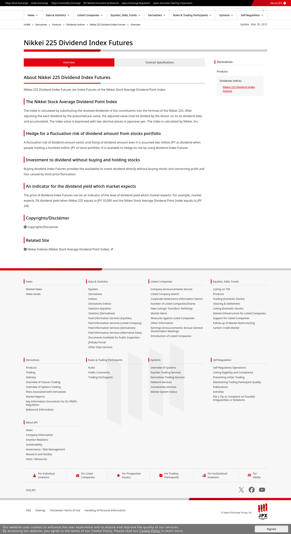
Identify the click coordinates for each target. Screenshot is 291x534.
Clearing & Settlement (226, 315)
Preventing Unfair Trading (228, 389)
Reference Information (40, 421)
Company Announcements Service (171, 301)
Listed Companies (161, 293)
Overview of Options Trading (43, 399)
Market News (34, 301)
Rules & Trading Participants (105, 372)
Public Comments (99, 384)
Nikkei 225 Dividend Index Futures (107, 36)
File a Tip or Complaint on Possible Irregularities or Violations (234, 410)
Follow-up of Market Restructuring (234, 335)
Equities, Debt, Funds (225, 293)
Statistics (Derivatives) (101, 325)
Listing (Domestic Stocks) (228, 320)
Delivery (31, 389)
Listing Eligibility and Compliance (233, 384)
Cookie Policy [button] (150, 531)
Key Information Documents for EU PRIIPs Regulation (51, 415)
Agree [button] (271, 529)
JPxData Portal (97, 354)
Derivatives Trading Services (168, 389)
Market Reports (35, 408)
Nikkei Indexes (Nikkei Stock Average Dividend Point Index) (70, 261)
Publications (220, 399)
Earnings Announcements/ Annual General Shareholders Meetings (177, 341)
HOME (27, 36)
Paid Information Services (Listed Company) (114, 335)
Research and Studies (39, 466)
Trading (30, 384)
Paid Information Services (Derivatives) (111, 339)
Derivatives (41, 36)
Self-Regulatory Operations (229, 379)
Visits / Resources (36, 471)
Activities (218, 403)
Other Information (162, 335)
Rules (91, 379)
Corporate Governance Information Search (177, 310)
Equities (93, 301)
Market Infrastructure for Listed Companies (239, 325)
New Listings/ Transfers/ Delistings (172, 320)
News (29, 293)
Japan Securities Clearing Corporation (172, 3)
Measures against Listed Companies (172, 330)
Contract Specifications (160, 74)
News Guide (33, 306)
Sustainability (34, 456)
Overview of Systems (163, 379)
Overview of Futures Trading (43, 394)
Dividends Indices (75, 36)
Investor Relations (37, 451)
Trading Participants (100, 389)
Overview (135, 36)
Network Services (161, 394)
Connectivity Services (163, 399)
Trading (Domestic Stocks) (228, 310)
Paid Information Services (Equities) (109, 330)
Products (56, 36)
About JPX (276, 3)
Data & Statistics (98, 293)
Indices (92, 310)
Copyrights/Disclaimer (42, 239)
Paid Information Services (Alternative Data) (115, 344)
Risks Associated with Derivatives (46, 403)
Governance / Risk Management (45, 461)
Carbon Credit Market (226, 339)
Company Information (39, 447)
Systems (156, 372)
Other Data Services (100, 359)
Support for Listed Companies (231, 330)
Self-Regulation (222, 372)
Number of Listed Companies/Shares (173, 315)
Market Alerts (159, 325)
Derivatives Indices (99, 315)
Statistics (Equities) (99, 320)
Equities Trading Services (166, 384)
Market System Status (164, 403)
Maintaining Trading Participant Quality (237, 394)
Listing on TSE (221, 301)
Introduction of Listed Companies (171, 348)
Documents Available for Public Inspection (114, 349)
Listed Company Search (165, 306)
